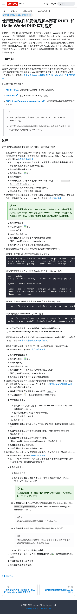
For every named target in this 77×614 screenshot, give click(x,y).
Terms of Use (45, 608)
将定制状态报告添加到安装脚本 (33, 340)
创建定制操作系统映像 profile (60, 384)
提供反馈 (7, 576)
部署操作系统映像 (37, 455)
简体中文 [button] (48, 4)
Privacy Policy (32, 608)
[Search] (66, 4)
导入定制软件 (55, 198)
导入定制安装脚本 (37, 349)
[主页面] (4, 11)
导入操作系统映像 (25, 159)
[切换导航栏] (4, 4)
